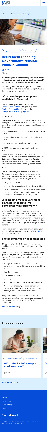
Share (5, 70)
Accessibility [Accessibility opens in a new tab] (6, 405)
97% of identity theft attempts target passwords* (19, 364)
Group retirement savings (20, 14)
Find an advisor (8, 306)
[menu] (44, 3)
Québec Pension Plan (11, 109)
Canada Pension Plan (11, 107)
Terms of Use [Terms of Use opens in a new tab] (6, 401)
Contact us (6, 408)
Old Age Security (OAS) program (15, 111)
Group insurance (30, 359)
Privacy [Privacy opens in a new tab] (4, 397)
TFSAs (40, 231)
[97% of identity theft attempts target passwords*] (21, 340)
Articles (4, 14)
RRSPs (34, 231)
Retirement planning (29, 51)
